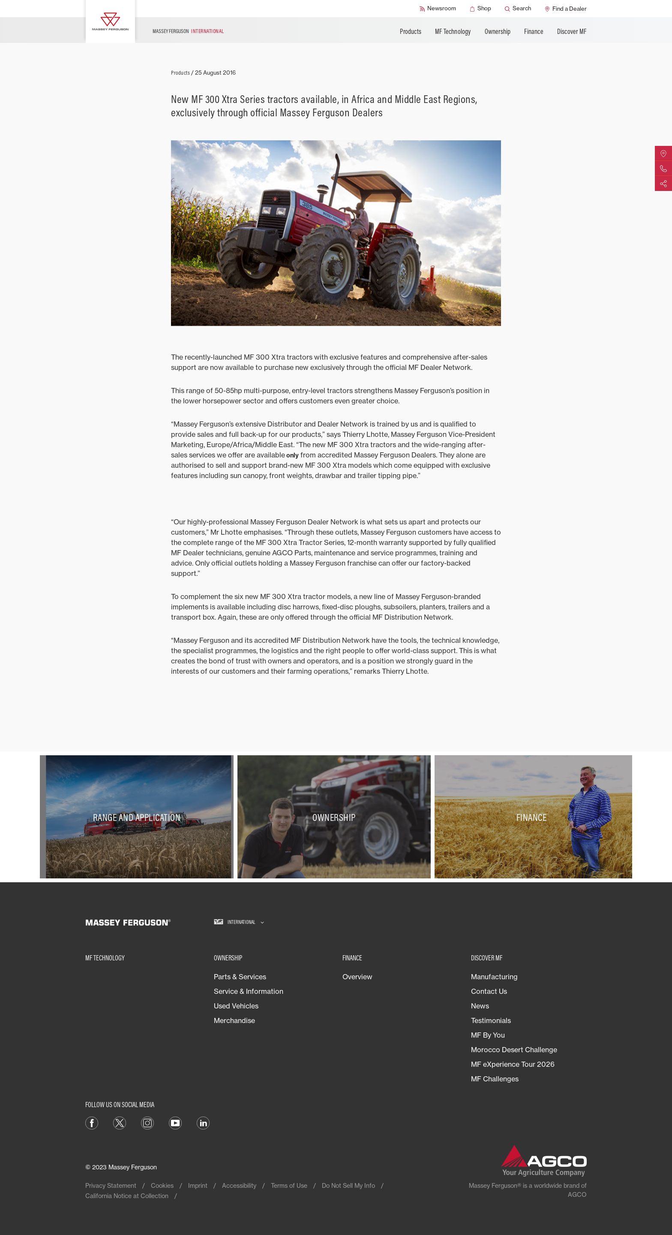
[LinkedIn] (203, 1122)
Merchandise (234, 1020)
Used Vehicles (236, 1006)
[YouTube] (175, 1122)
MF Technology (453, 31)
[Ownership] (336, 817)
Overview (357, 976)
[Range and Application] (138, 817)
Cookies (162, 1185)
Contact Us (489, 991)
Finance (533, 31)
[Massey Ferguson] (110, 21)
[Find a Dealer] (566, 9)
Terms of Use (289, 1185)
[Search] (518, 9)
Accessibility (239, 1185)
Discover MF (571, 31)
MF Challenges (495, 1079)
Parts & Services (240, 976)
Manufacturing (494, 976)
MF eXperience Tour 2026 (513, 1064)
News (480, 1006)
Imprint (197, 1185)
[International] (239, 922)
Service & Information (248, 991)
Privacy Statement (110, 1185)
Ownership (498, 31)
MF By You (488, 1035)
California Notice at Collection (126, 1195)
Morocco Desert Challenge (514, 1049)
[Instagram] (147, 1122)
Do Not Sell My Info (348, 1185)
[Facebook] (91, 1122)
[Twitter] (119, 1122)
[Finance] (533, 817)
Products (410, 31)
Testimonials (491, 1020)
